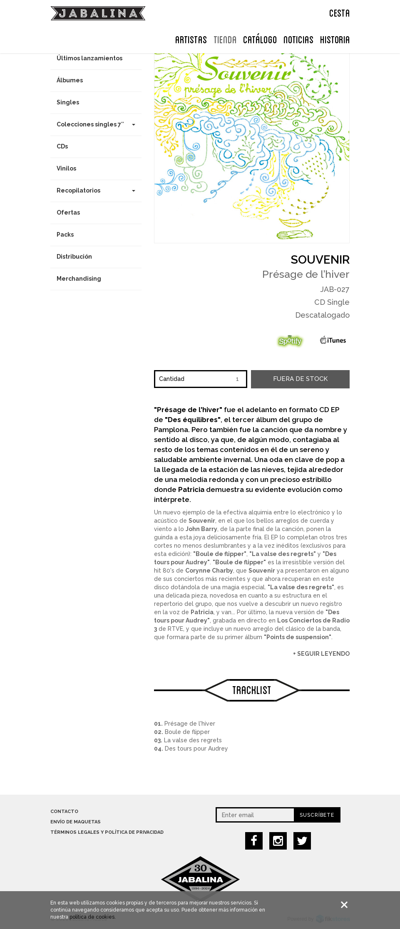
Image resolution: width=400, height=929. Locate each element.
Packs (65, 234)
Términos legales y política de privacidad (107, 832)
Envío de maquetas (75, 822)
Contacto (64, 811)
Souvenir (320, 260)
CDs (62, 146)
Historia (335, 39)
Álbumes (70, 80)
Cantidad (171, 379)
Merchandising (79, 278)
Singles (68, 102)
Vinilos (66, 168)
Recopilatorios (96, 190)
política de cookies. (93, 918)
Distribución (74, 256)
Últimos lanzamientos (89, 58)
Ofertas (68, 212)
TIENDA (225, 39)
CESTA (339, 12)
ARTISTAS (191, 39)
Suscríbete (317, 815)
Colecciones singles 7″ (96, 124)
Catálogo (260, 39)
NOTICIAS (298, 39)
